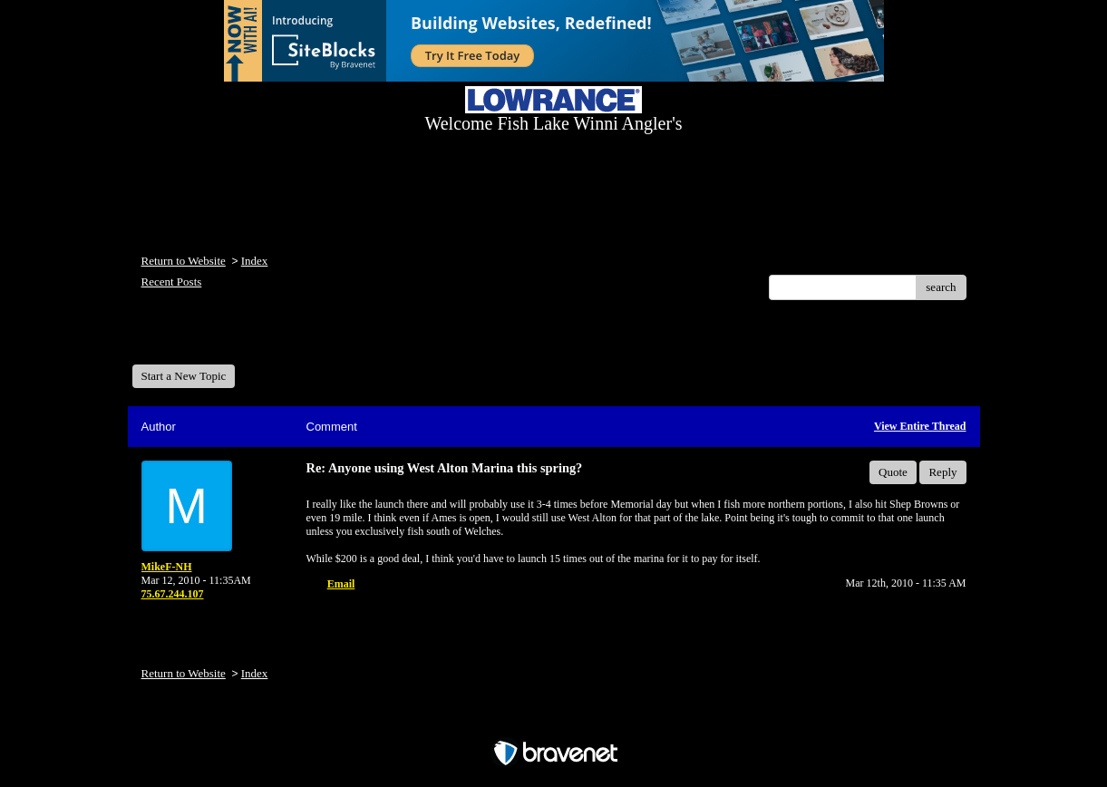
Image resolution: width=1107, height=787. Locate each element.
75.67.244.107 (172, 594)
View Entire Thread (920, 426)
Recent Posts (171, 281)
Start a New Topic (184, 376)
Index (254, 260)
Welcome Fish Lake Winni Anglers (230, 338)
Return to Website (183, 260)
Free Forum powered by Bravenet (554, 721)
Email (341, 584)
